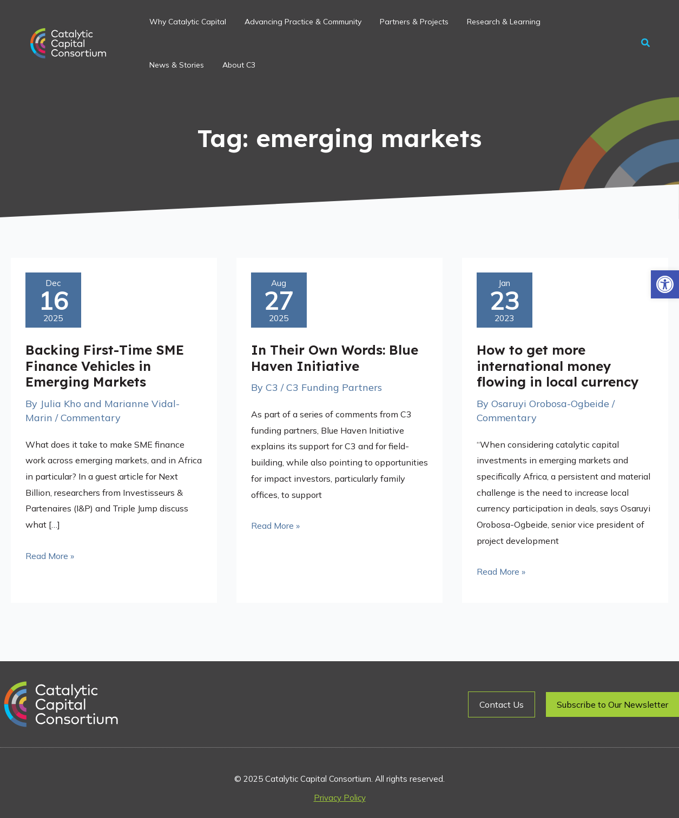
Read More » (49, 554)
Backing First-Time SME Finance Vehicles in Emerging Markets (104, 366)
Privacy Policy (340, 798)
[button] (665, 284)
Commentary (91, 417)
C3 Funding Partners (334, 387)
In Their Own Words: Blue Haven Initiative (334, 358)
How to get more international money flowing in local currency (558, 366)
